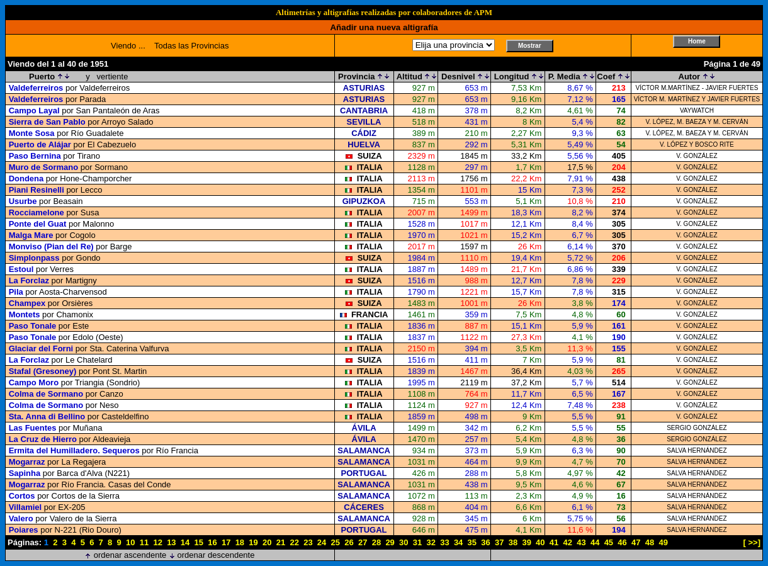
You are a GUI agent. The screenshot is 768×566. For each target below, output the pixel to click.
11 (144, 542)
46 (622, 542)
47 (635, 542)
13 (171, 542)
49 (662, 542)
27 (362, 542)
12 (157, 542)
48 (649, 542)
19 (253, 542)
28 (376, 542)
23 (307, 542)
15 (199, 542)
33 (444, 542)
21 (280, 542)
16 (212, 542)
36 (485, 542)
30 (403, 542)
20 (267, 542)
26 (348, 542)
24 (321, 542)
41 (554, 542)
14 (185, 542)
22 (294, 542)
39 (526, 542)
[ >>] (751, 542)
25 (335, 542)
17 (226, 542)
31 (417, 542)
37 (499, 542)
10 (130, 542)
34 (458, 542)
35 (472, 542)
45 (608, 542)
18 (239, 542)
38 (513, 542)
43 (581, 542)
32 (430, 542)
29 (389, 542)
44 (594, 542)
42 (567, 542)
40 (540, 542)
